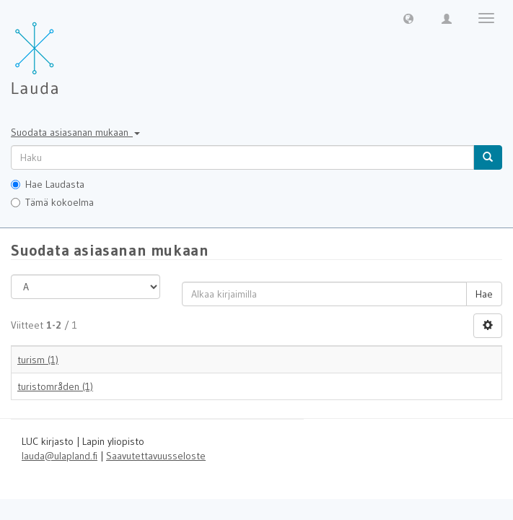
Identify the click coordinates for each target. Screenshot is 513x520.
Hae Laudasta (47, 184)
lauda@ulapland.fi (59, 455)
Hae (484, 293)
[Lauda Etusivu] (65, 50)
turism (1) (37, 359)
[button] (408, 18)
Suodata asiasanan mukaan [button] (75, 132)
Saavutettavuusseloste (156, 455)
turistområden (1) (55, 386)
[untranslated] (242, 157)
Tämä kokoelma (52, 202)
